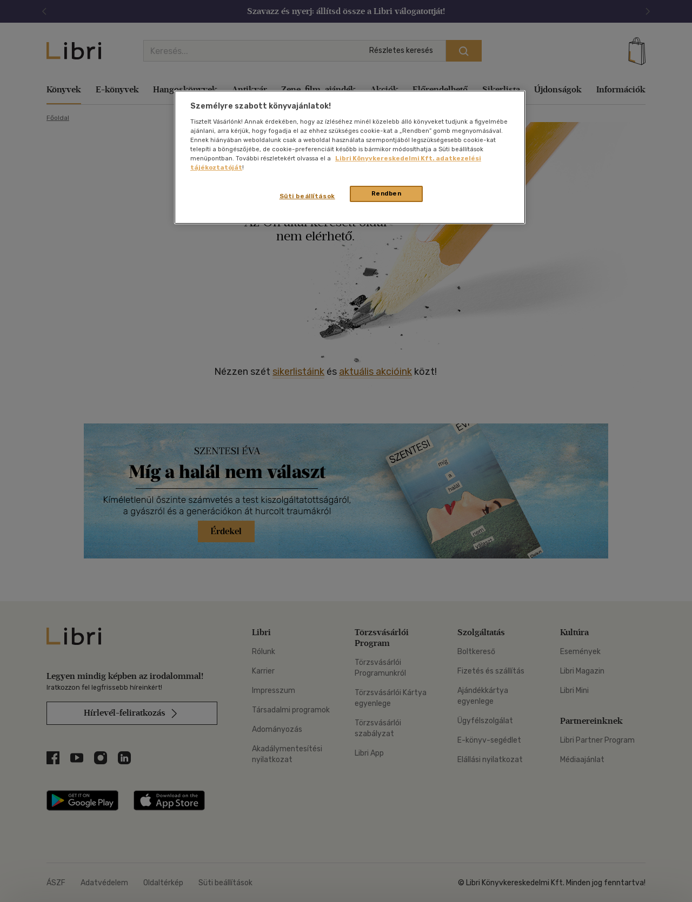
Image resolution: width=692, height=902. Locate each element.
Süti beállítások (307, 196)
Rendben (386, 193)
